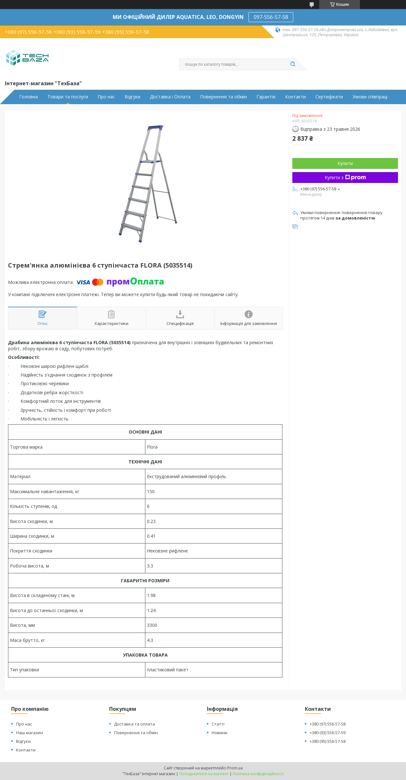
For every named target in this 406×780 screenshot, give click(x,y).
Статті (218, 724)
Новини (219, 732)
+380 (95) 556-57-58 (327, 741)
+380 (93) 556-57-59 (327, 732)
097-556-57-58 (271, 17)
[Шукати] (292, 64)
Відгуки (132, 97)
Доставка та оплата (134, 724)
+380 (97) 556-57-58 (327, 724)
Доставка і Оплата (170, 97)
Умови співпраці (370, 97)
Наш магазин (29, 732)
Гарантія (265, 97)
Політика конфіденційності (258, 773)
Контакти (295, 97)
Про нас (106, 97)
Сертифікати (329, 97)
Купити (345, 163)
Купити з (345, 177)
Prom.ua (235, 768)
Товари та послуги (67, 97)
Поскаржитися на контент (204, 773)
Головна (28, 97)
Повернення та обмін (223, 97)
